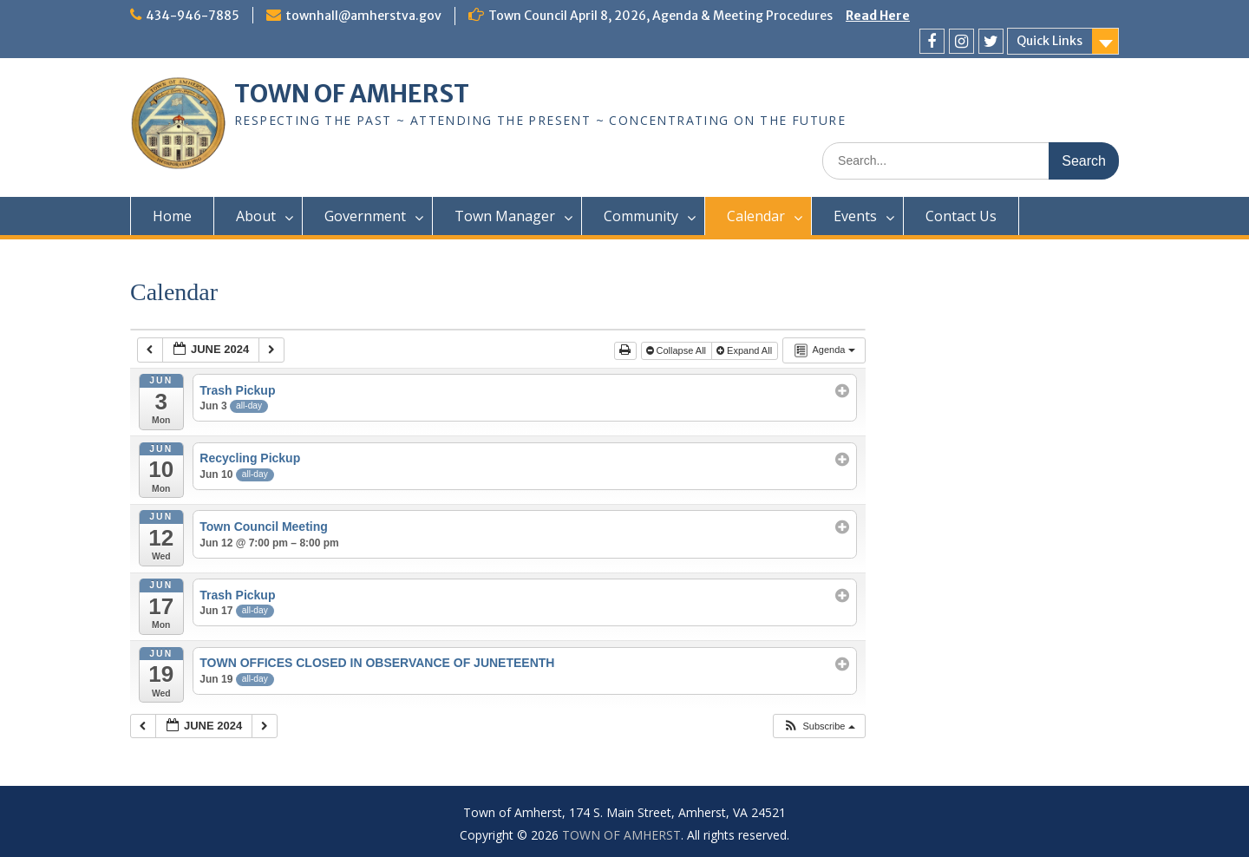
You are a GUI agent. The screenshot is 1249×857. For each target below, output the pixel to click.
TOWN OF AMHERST (351, 93)
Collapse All (678, 350)
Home (172, 216)
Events (855, 216)
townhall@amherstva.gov (363, 15)
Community (641, 216)
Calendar (756, 216)
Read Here (878, 15)
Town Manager (504, 216)
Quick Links (1049, 41)
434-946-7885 (192, 15)
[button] (818, 726)
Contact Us (961, 216)
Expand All (745, 350)
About (256, 216)
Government (365, 216)
